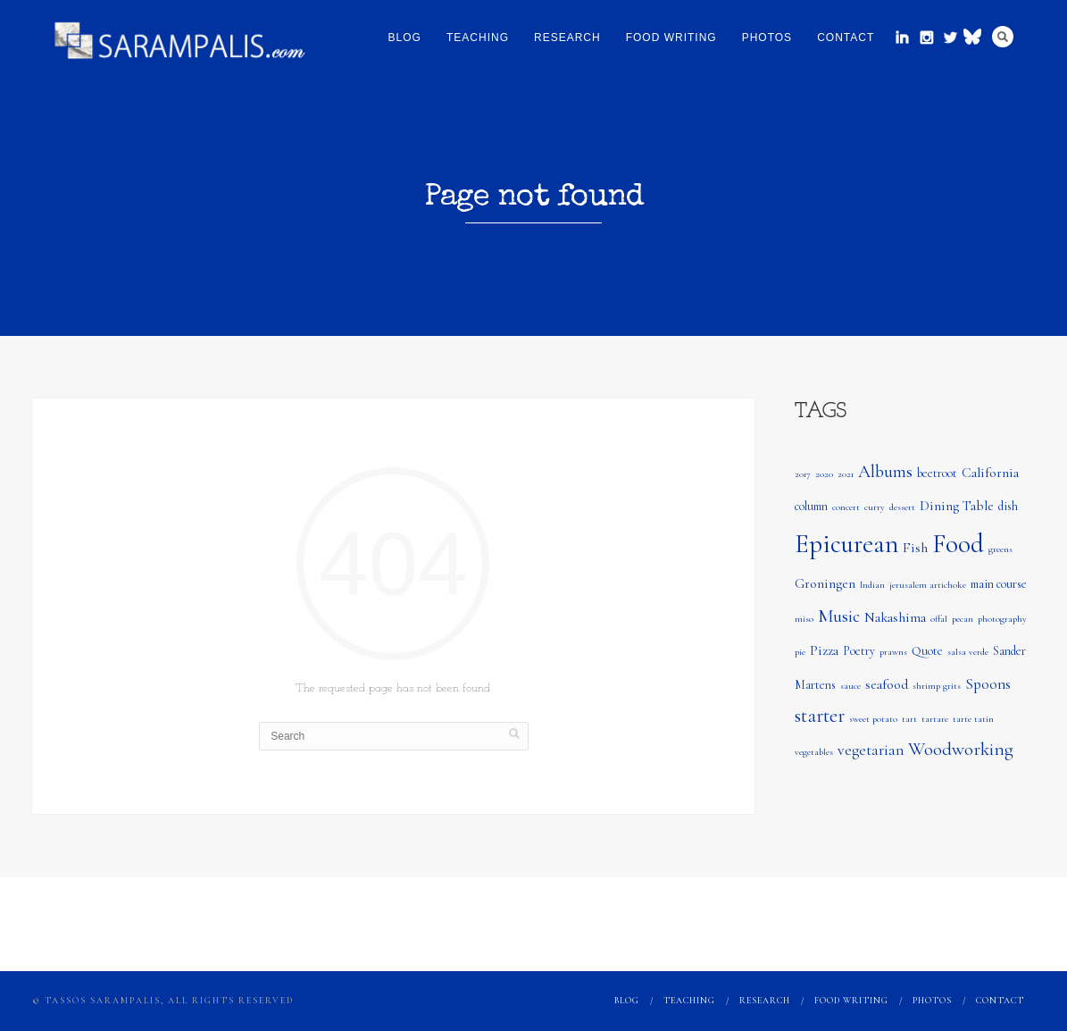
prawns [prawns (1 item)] (893, 652)
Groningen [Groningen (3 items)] (825, 583)
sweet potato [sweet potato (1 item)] (873, 719)
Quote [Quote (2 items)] (927, 650)
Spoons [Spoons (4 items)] (988, 684)
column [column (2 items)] (811, 506)
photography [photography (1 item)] (1002, 618)
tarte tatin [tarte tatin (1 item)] (973, 719)
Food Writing (671, 37)
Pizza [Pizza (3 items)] (824, 650)
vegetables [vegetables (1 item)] (814, 752)
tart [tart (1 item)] (909, 719)
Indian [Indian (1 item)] (872, 585)
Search (1002, 36)
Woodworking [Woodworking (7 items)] (960, 749)
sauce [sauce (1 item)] (850, 686)
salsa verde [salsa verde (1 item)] (967, 652)
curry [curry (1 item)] (874, 507)
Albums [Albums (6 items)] (885, 471)
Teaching (477, 37)
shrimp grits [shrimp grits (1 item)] (937, 686)
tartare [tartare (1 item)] (934, 719)
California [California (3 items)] (990, 473)
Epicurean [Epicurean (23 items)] (846, 543)
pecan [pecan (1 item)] (962, 618)
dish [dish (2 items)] (1008, 506)
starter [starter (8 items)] (820, 715)
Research (567, 37)
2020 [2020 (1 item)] (824, 474)
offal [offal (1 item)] (938, 618)
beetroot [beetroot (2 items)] (937, 473)
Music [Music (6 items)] (839, 616)
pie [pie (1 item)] (800, 652)
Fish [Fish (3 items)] (915, 548)
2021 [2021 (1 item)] (846, 474)
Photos (767, 37)
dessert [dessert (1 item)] (902, 507)
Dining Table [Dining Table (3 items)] (957, 506)
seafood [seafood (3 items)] (886, 684)
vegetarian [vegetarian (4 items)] (871, 750)
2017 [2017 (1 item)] (803, 474)
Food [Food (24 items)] (958, 543)
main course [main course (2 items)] (999, 583)
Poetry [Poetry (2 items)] (859, 650)
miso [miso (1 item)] (804, 618)
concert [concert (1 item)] (846, 507)
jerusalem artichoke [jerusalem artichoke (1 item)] (927, 585)
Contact (845, 37)
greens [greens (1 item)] (1000, 549)
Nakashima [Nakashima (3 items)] (895, 617)
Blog (404, 37)
